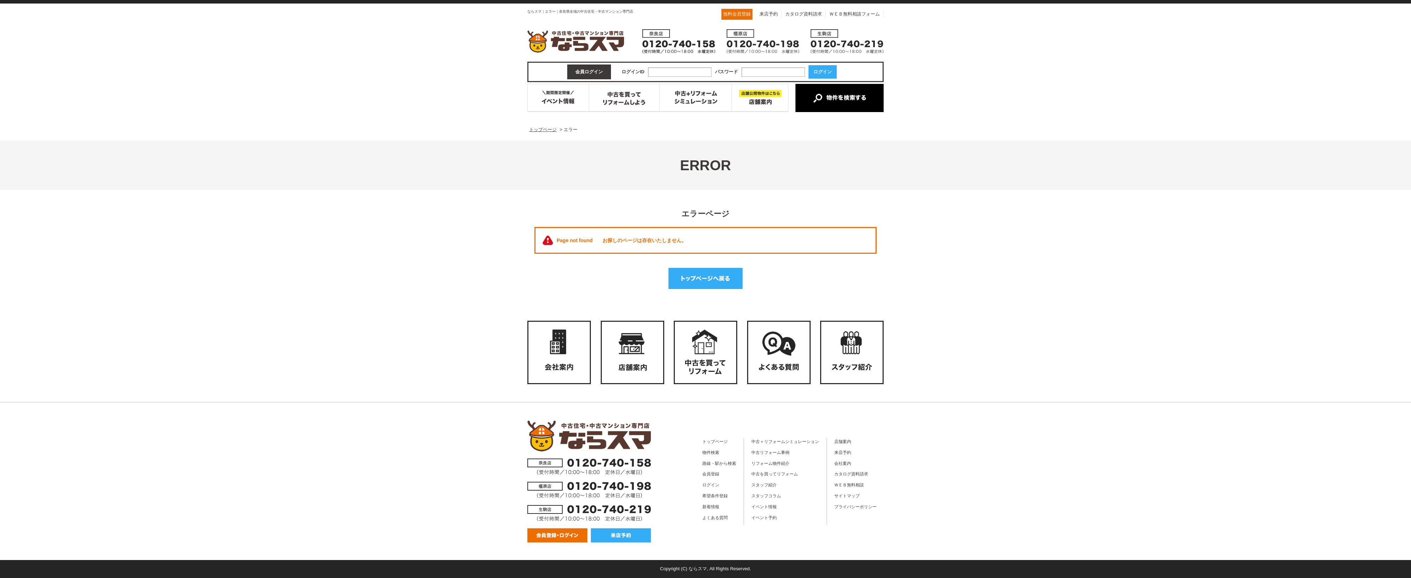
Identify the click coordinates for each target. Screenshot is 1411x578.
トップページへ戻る (705, 278)
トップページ (715, 441)
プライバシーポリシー (855, 506)
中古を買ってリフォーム (774, 474)
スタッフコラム (766, 495)
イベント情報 (764, 506)
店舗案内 (842, 441)
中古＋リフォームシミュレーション (785, 441)
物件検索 (710, 452)
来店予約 (768, 14)
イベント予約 (764, 517)
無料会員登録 (737, 14)
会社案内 (842, 463)
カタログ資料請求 (803, 14)
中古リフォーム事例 (770, 452)
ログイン (710, 484)
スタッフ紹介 (764, 484)
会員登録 (710, 474)
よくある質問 (715, 517)
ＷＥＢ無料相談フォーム (854, 14)
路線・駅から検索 (719, 463)
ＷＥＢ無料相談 (849, 484)
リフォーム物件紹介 (770, 463)
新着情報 (710, 506)
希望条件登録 (715, 495)
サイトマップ (847, 495)
